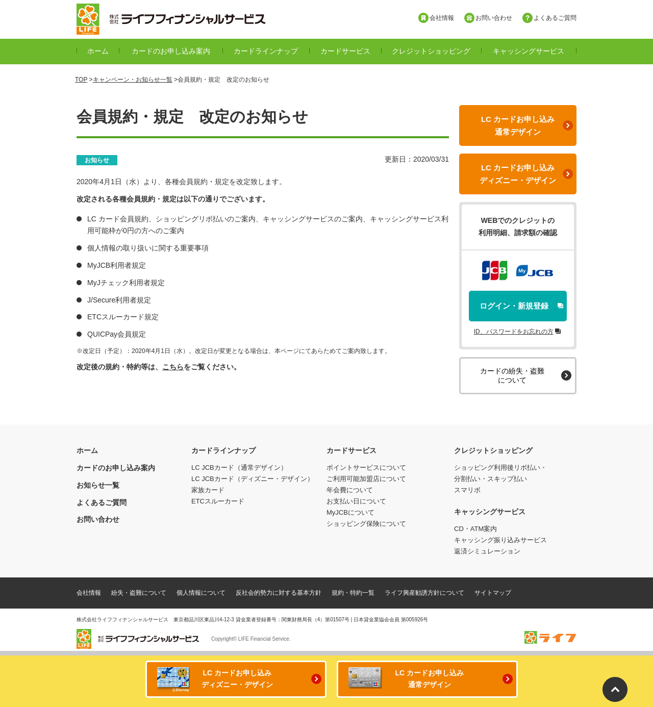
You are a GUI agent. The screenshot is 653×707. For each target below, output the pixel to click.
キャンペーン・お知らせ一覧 (132, 79)
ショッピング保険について (366, 523)
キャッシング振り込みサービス (500, 540)
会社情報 (89, 592)
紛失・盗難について (138, 592)
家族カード (207, 490)
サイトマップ (492, 592)
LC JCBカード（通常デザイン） (239, 467)
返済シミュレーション (487, 551)
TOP (81, 79)
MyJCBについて (350, 512)
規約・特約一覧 (353, 592)
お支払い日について (356, 501)
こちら (173, 367)
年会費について (349, 490)
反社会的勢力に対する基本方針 (278, 592)
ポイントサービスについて (366, 467)
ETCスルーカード (217, 501)
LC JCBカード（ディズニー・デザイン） (252, 479)
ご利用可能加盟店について (366, 479)
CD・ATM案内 (475, 529)
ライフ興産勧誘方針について (424, 592)
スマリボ (467, 490)
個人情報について (201, 592)
